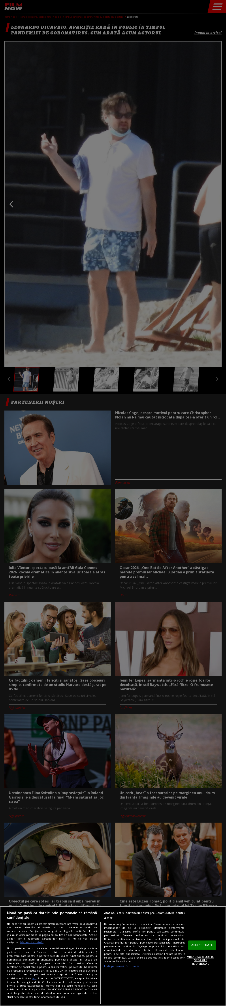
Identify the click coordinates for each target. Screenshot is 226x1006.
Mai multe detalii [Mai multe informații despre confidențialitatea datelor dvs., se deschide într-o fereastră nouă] (31, 942)
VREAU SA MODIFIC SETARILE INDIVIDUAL (200, 960)
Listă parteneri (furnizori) (121, 966)
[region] (113, 956)
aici (34, 978)
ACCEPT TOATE (202, 945)
